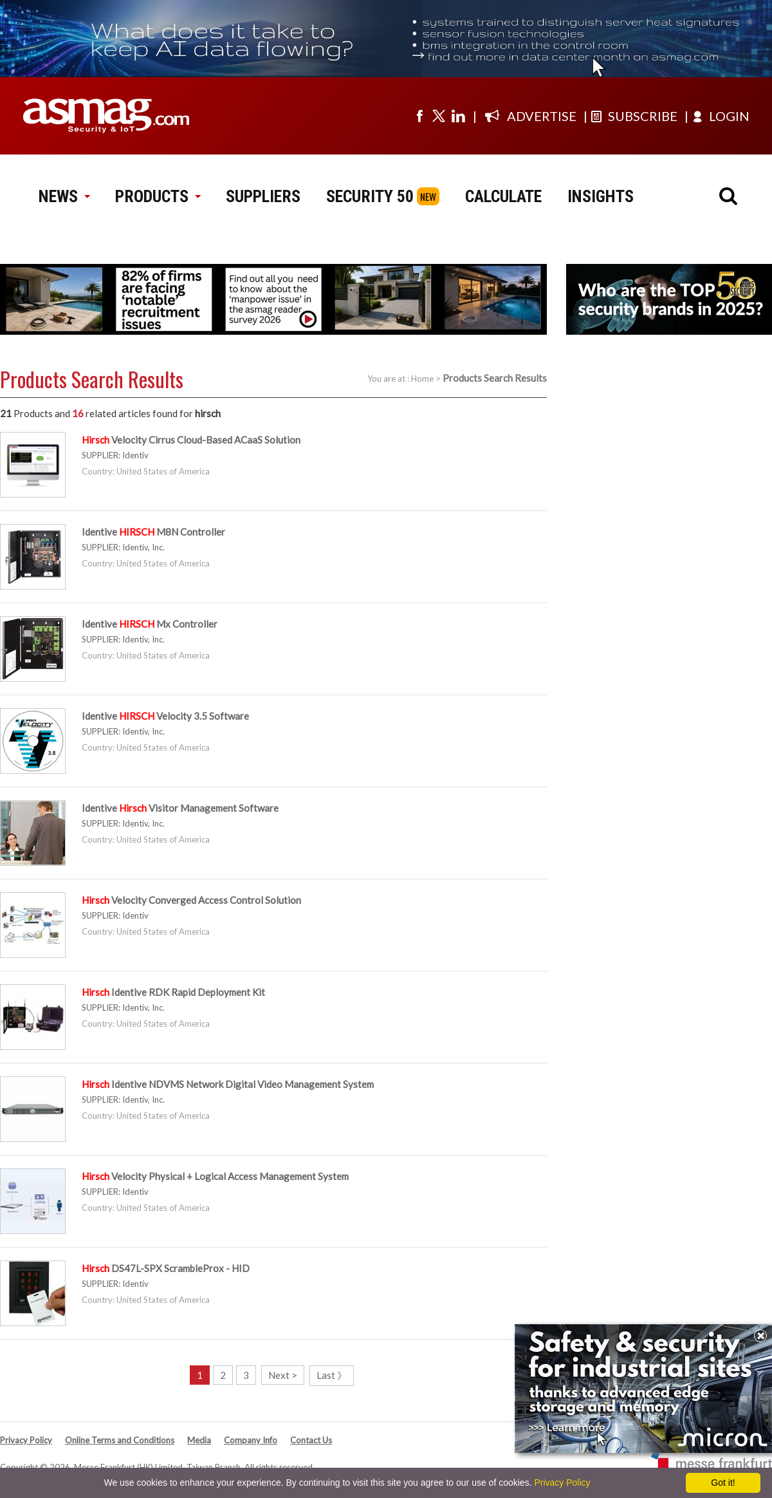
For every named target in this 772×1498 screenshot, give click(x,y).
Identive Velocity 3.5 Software (165, 716)
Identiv (135, 455)
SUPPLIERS (263, 196)
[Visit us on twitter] (438, 116)
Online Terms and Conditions (119, 1440)
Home (422, 378)
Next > (282, 1375)
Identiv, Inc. (143, 547)
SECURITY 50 (370, 196)
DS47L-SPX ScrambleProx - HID (166, 1268)
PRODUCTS (157, 196)
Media (199, 1440)
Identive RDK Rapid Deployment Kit (173, 992)
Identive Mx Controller (149, 624)
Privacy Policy (26, 1440)
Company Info (250, 1440)
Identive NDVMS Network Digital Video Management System (228, 1084)
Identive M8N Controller (153, 532)
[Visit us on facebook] (419, 115)
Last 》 (332, 1375)
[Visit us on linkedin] (458, 115)
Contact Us (311, 1440)
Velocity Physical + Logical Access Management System (215, 1176)
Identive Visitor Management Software (180, 808)
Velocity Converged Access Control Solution (191, 900)
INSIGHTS (600, 196)
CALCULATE (503, 196)
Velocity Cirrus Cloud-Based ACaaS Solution (191, 439)
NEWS (64, 196)
